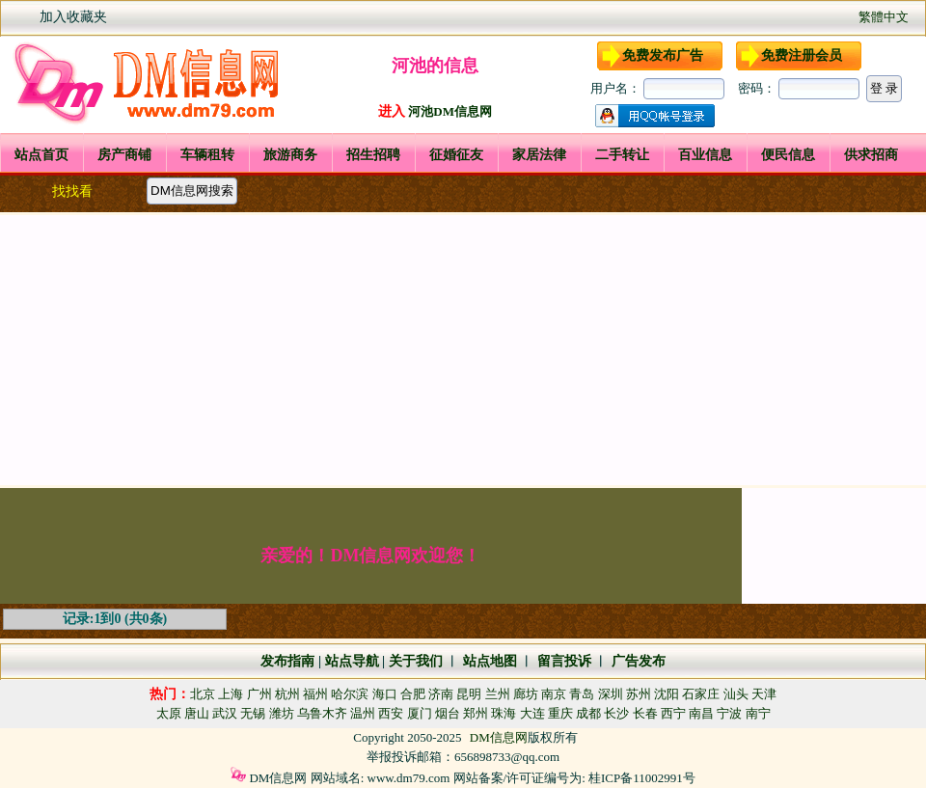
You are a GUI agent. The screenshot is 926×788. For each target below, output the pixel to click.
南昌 (701, 713)
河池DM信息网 (450, 111)
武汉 (224, 713)
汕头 (736, 694)
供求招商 (871, 155)
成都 (588, 713)
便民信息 (788, 155)
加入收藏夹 (73, 17)
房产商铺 (124, 155)
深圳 (610, 694)
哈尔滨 (349, 694)
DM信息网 (499, 737)
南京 (553, 694)
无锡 (252, 713)
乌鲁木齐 (322, 713)
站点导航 (352, 661)
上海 (230, 694)
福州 (315, 694)
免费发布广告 (662, 55)
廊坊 (525, 694)
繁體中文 (883, 17)
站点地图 (488, 661)
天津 (763, 694)
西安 (390, 713)
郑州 (475, 713)
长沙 (616, 713)
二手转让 (622, 155)
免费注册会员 (801, 55)
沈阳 (666, 694)
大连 (532, 713)
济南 (440, 694)
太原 (168, 713)
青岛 (581, 694)
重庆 (560, 713)
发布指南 (287, 661)
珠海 (503, 713)
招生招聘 (373, 155)
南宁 (758, 713)
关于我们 (416, 661)
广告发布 (639, 661)
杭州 (287, 694)
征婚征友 (456, 155)
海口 (384, 694)
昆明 (468, 694)
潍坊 (281, 713)
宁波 (729, 713)
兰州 (497, 694)
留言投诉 (564, 661)
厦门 (419, 713)
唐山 (196, 713)
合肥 (412, 694)
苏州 (638, 694)
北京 (202, 694)
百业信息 (705, 155)
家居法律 (539, 155)
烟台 (447, 713)
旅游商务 (290, 155)
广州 (259, 694)
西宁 (673, 713)
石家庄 (701, 694)
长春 (645, 713)
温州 (362, 713)
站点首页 (41, 155)
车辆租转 (207, 155)
